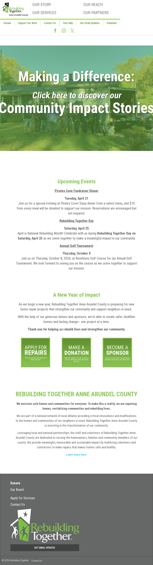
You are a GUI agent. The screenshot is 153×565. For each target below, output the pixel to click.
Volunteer (112, 23)
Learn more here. (76, 454)
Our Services (44, 12)
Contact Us (50, 23)
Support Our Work (27, 23)
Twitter (72, 32)
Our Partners (96, 12)
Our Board (17, 490)
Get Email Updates (90, 23)
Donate (7, 23)
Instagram (64, 32)
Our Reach (93, 4)
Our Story (41, 4)
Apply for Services (22, 498)
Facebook (55, 32)
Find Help (68, 23)
